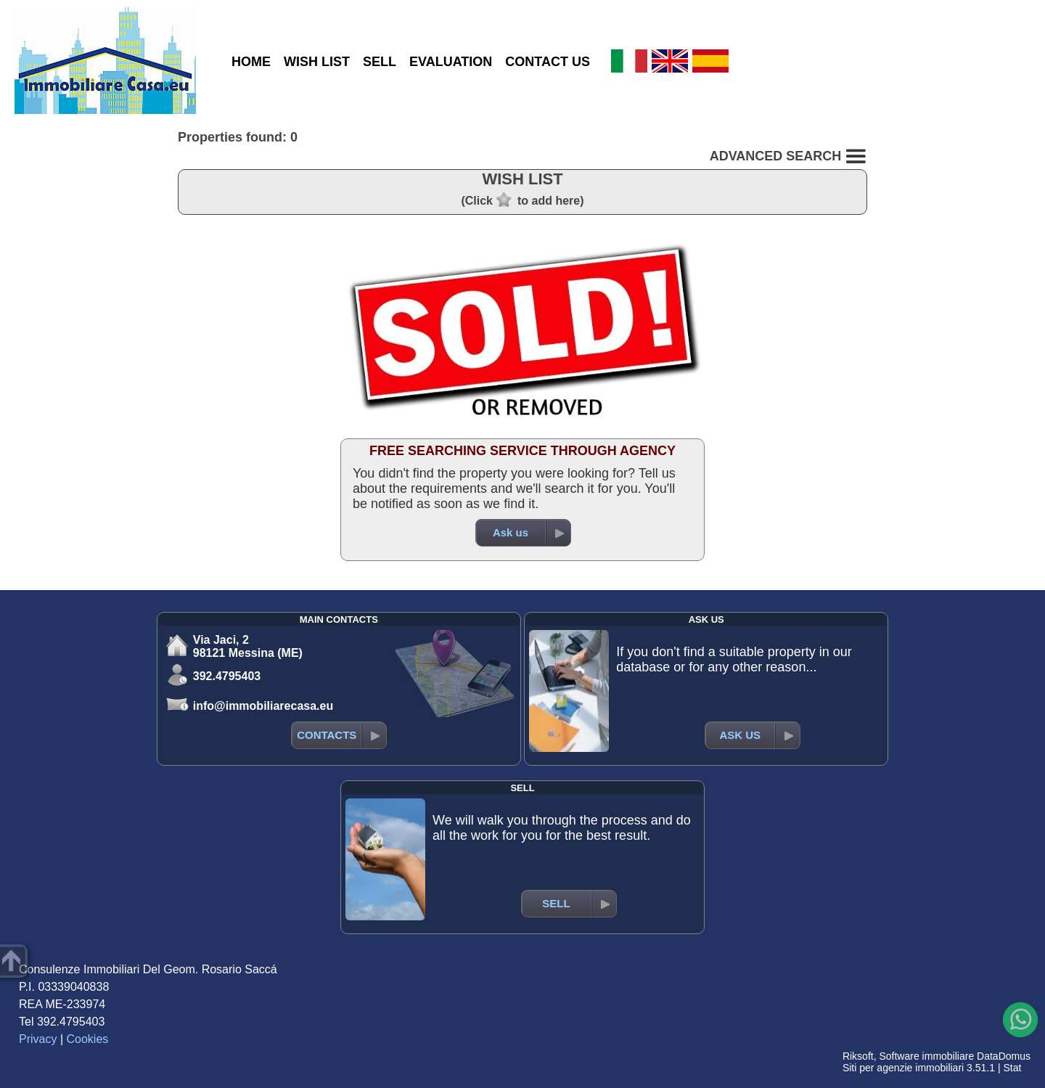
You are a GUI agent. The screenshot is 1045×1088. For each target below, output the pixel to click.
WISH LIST (317, 61)
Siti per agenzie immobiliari (903, 1067)
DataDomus (1003, 1056)
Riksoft (858, 1056)
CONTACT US (547, 61)
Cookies (88, 1039)
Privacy (38, 1039)
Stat (1012, 1067)
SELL (379, 61)
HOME (251, 61)
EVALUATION (450, 61)
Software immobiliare (926, 1056)
